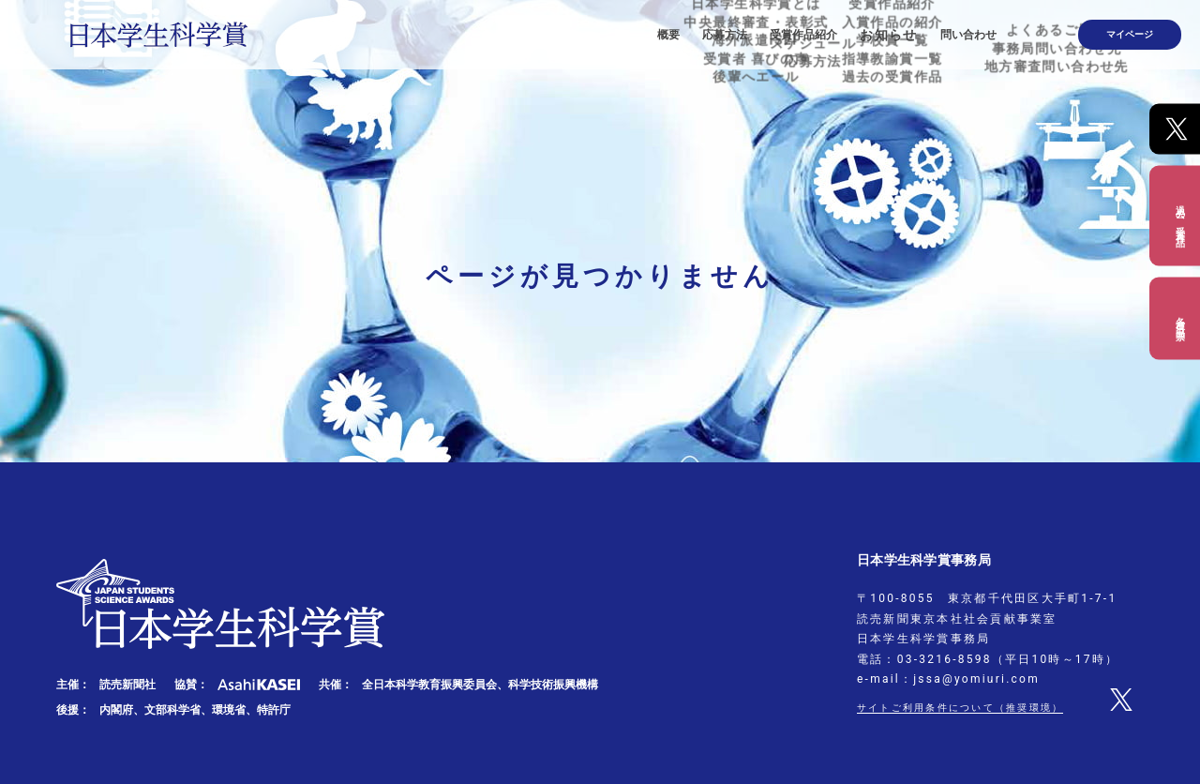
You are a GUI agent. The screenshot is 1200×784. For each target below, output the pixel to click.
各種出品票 (1180, 318)
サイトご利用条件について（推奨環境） (977, 707)
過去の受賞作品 (1180, 215)
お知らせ (934, 28)
